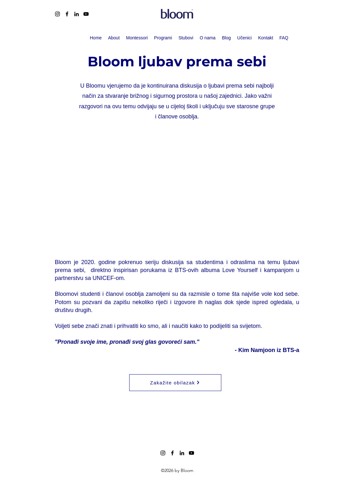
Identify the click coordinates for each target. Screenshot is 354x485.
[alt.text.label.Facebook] (67, 14)
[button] (163, 38)
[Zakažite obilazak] (175, 382)
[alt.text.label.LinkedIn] (76, 14)
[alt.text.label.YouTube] (86, 14)
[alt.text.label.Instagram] (57, 14)
